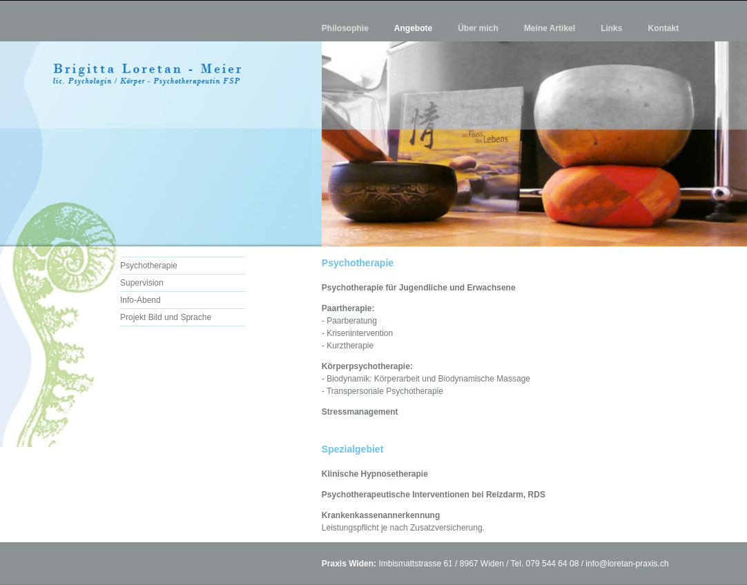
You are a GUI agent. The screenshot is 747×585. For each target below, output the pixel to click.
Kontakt (663, 28)
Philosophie (345, 28)
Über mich (478, 28)
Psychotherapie (148, 265)
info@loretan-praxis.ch (626, 563)
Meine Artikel (549, 28)
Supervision (142, 283)
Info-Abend (140, 300)
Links (611, 28)
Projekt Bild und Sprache (165, 317)
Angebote (413, 28)
